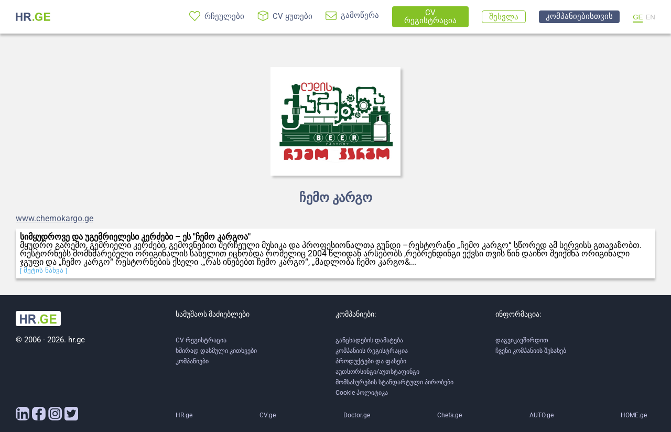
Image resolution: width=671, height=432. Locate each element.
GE (638, 17)
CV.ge (267, 415)
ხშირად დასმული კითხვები (216, 350)
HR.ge (184, 415)
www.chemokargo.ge (54, 218)
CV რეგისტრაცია (201, 340)
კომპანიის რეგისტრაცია (372, 350)
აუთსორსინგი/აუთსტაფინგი (377, 371)
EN (650, 17)
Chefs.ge (449, 415)
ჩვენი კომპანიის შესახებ (530, 350)
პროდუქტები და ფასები (371, 361)
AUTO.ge (541, 415)
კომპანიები (192, 361)
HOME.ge (634, 415)
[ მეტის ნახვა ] (44, 270)
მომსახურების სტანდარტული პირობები (394, 382)
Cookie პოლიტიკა (362, 392)
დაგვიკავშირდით (521, 340)
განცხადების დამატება (369, 340)
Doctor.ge (356, 415)
